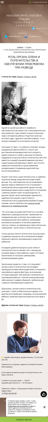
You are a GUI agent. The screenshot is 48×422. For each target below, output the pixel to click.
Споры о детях (30, 76)
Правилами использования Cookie (20, 406)
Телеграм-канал (41, 28)
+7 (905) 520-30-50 (39, 2)
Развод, (20, 76)
